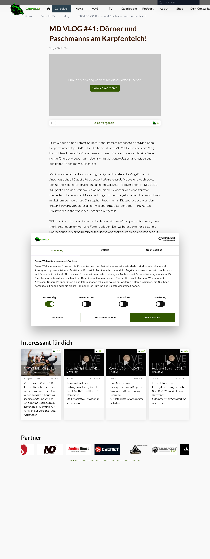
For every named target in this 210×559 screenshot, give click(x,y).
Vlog (66, 16)
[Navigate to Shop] (180, 8)
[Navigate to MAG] (95, 8)
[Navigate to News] (79, 8)
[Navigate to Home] (48, 9)
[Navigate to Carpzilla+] (61, 8)
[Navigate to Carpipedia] (129, 8)
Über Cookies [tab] (154, 249)
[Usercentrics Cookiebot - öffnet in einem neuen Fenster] (161, 239)
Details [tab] (105, 249)
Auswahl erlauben (105, 317)
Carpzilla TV (48, 16)
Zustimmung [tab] (55, 250)
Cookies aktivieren (104, 88)
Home (28, 16)
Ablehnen (57, 317)
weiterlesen (30, 415)
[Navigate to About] (164, 8)
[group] (31, 449)
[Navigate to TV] (110, 8)
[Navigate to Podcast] (148, 8)
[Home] (48, 8)
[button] (71, 460)
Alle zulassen (152, 317)
